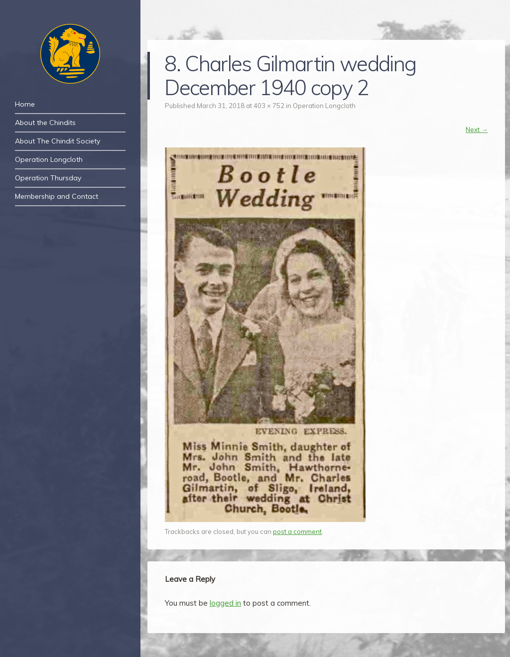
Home (25, 104)
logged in (225, 603)
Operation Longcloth (49, 159)
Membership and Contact (56, 196)
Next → (477, 129)
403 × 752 (269, 106)
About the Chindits (45, 122)
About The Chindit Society (57, 140)
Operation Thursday (48, 177)
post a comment (297, 531)
